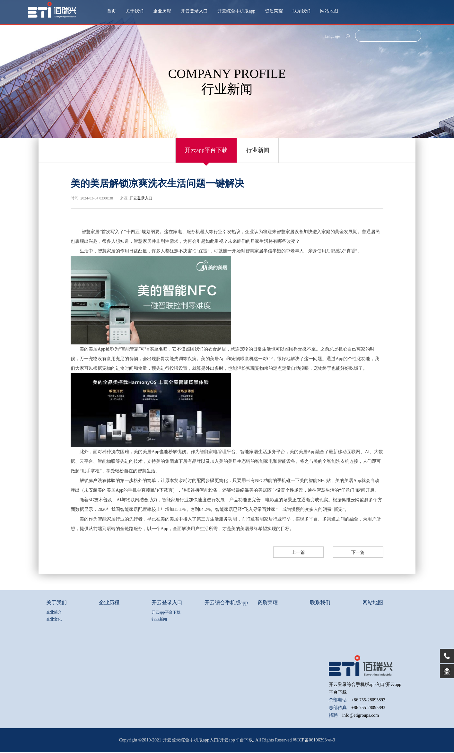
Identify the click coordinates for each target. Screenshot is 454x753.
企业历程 (162, 11)
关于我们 (135, 11)
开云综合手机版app (236, 11)
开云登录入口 (194, 11)
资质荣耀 (274, 11)
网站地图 (329, 11)
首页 (111, 11)
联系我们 (301, 11)
